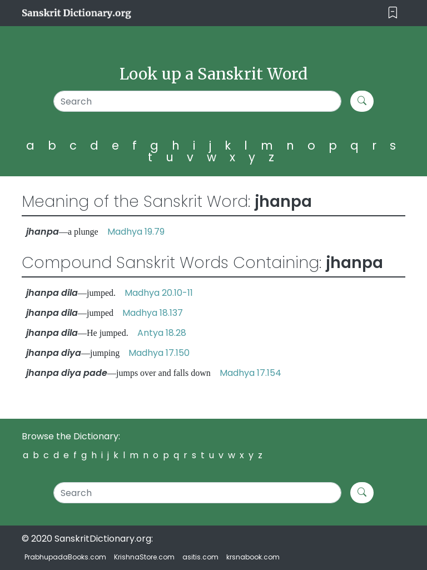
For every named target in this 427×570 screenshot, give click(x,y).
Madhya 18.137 (152, 312)
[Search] (197, 101)
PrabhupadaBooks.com (65, 557)
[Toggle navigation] (392, 13)
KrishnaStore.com (144, 557)
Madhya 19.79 (136, 231)
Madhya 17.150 (159, 352)
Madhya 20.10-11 (159, 292)
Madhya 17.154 (250, 372)
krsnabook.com (253, 557)
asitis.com (200, 557)
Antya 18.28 (161, 332)
